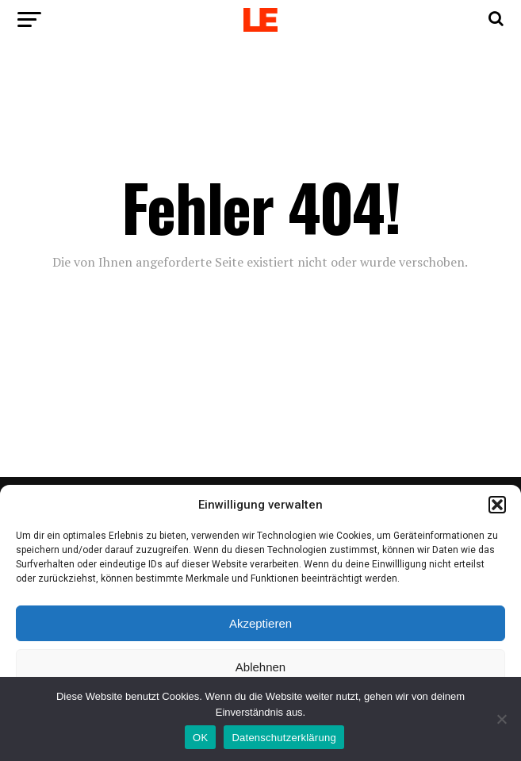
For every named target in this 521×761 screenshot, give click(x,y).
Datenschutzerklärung (283, 738)
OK (200, 738)
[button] (497, 505)
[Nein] (501, 719)
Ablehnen (260, 667)
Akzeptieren (260, 623)
